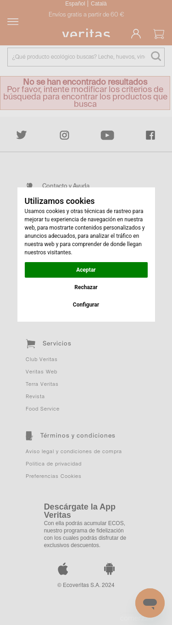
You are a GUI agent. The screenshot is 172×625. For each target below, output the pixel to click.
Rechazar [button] (85, 287)
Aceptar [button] (85, 270)
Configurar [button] (86, 305)
